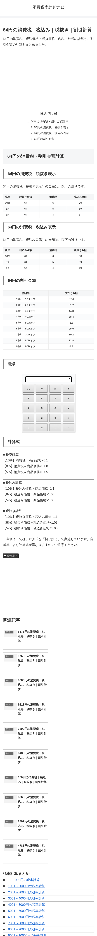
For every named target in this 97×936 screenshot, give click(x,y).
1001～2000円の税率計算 (26, 769)
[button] (90, 879)
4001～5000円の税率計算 (26, 788)
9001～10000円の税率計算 (27, 819)
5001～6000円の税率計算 (26, 794)
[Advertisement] (48, 77)
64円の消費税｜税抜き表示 (51, 127)
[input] (48, 880)
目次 (43, 113)
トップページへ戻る (25, 924)
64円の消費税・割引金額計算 (49, 121)
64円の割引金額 (44, 139)
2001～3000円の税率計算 (26, 775)
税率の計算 (11, 556)
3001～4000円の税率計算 (26, 782)
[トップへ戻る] (91, 930)
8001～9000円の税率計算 (26, 812)
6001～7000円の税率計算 (26, 800)
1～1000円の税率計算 (24, 763)
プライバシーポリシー (72, 924)
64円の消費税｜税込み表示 (51, 133)
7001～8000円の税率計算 (26, 806)
